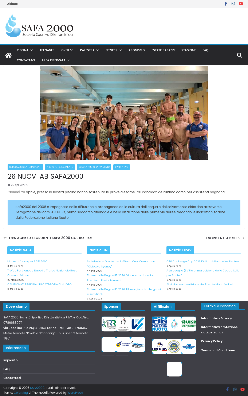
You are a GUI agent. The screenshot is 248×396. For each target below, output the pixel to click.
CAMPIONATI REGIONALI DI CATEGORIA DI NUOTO (39, 284)
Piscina (22, 50)
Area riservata (53, 60)
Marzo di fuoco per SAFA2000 (27, 261)
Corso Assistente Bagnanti (25, 167)
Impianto (10, 360)
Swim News (121, 167)
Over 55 (67, 50)
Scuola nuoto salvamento (94, 167)
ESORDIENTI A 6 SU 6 (225, 238)
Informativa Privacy (216, 318)
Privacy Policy (212, 341)
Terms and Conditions (218, 350)
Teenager (47, 50)
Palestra (87, 50)
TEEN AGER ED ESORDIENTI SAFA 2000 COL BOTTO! (47, 237)
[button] (30, 50)
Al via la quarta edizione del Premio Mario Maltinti (199, 284)
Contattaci (26, 60)
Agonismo (137, 50)
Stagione (188, 50)
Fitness (111, 50)
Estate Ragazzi (163, 50)
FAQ (205, 50)
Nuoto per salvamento (60, 167)
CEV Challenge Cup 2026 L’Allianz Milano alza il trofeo (202, 261)
